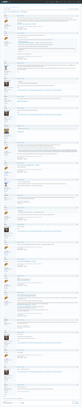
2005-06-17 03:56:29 (20, 33)
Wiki (61, 1)
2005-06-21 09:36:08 (20, 179)
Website (6, 28)
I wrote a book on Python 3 (47, 90)
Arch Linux (6, 2)
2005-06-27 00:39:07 (20, 292)
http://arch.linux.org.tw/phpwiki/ (22, 101)
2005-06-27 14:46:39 (20, 332)
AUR (74, 1)
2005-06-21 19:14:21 (20, 242)
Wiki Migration (24, 11)
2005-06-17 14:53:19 (20, 78)
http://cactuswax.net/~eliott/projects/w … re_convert (26, 307)
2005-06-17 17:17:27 (20, 125)
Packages (52, 1)
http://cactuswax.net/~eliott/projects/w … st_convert (26, 304)
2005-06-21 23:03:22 (20, 259)
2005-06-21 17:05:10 (20, 195)
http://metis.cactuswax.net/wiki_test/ (23, 280)
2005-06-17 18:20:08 (20, 142)
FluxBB (77, 403)
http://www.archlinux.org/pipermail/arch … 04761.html (29, 165)
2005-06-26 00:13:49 (20, 275)
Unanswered (76, 8)
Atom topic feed (76, 401)
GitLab (65, 1)
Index (4, 7)
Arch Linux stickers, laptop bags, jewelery (35, 90)
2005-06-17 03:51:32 (20, 15)
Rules (7, 7)
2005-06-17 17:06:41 (20, 96)
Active (73, 8)
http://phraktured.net (20, 131)
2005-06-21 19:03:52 (20, 224)
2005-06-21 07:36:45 (20, 162)
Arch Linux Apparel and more (22, 90)
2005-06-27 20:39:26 (20, 384)
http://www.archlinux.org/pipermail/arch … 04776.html (26, 261)
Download (78, 1)
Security (69, 1)
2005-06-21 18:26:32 (20, 207)
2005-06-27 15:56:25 (20, 350)
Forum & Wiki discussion (13, 11)
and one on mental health (57, 90)
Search (10, 7)
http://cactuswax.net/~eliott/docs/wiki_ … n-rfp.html (29, 42)
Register (14, 7)
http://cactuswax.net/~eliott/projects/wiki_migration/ (26, 295)
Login (17, 7)
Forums (57, 1)
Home (47, 1)
